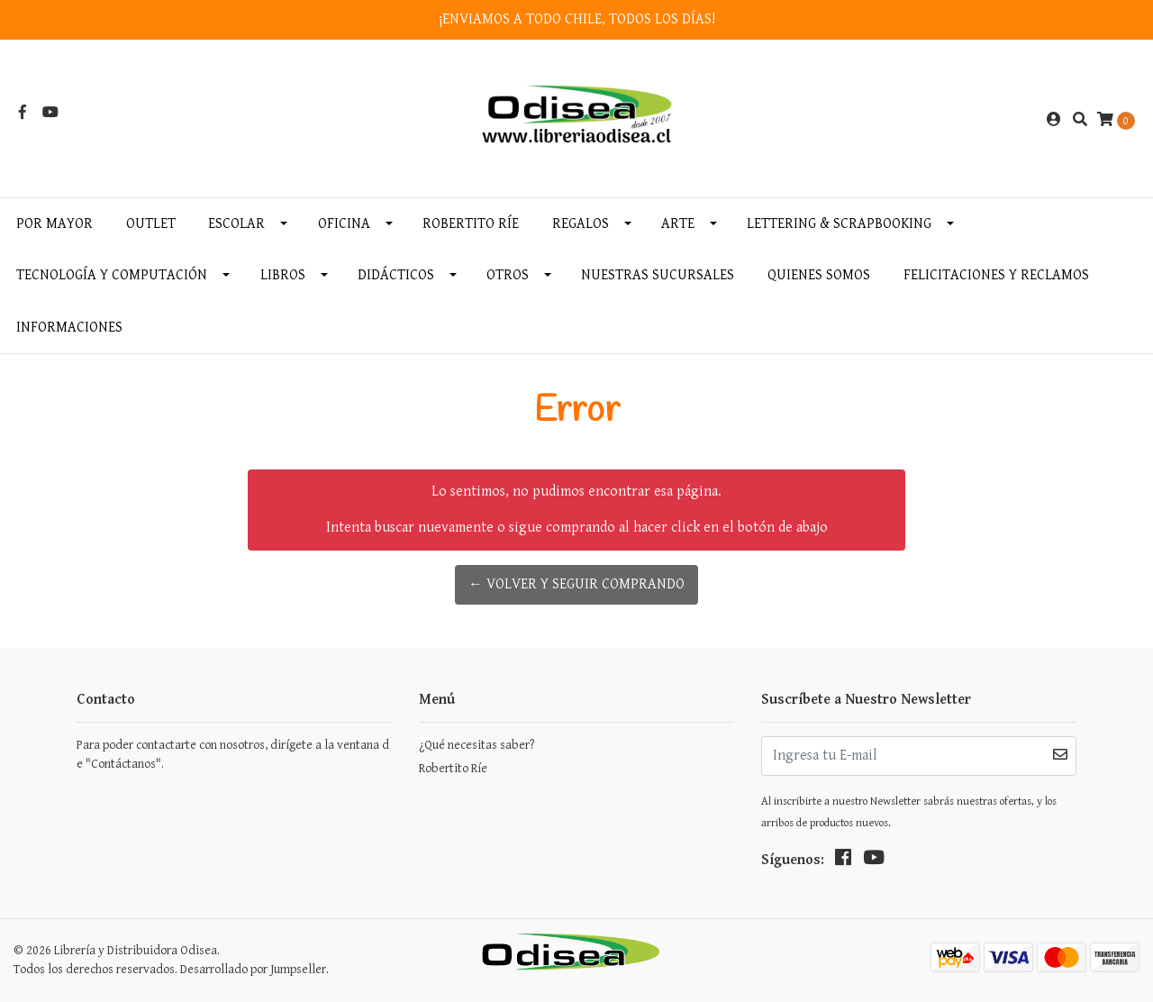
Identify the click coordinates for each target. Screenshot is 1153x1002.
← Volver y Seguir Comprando (576, 584)
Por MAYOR (54, 223)
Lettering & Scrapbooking (839, 223)
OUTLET (151, 223)
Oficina (344, 223)
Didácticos (396, 275)
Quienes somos (818, 275)
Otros (507, 275)
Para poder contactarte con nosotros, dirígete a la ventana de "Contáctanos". (233, 754)
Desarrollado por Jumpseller (253, 969)
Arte (678, 223)
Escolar (236, 223)
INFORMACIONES (69, 327)
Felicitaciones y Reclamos (996, 275)
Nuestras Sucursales (657, 275)
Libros (282, 275)
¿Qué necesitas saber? (476, 745)
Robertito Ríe (470, 223)
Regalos (580, 223)
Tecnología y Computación (111, 275)
